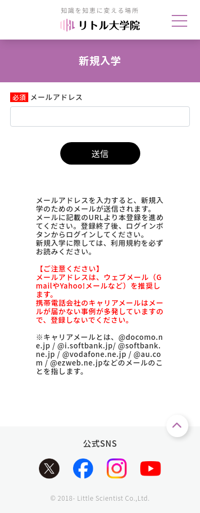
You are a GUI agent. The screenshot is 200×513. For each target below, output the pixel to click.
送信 (99, 153)
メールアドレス (56, 97)
